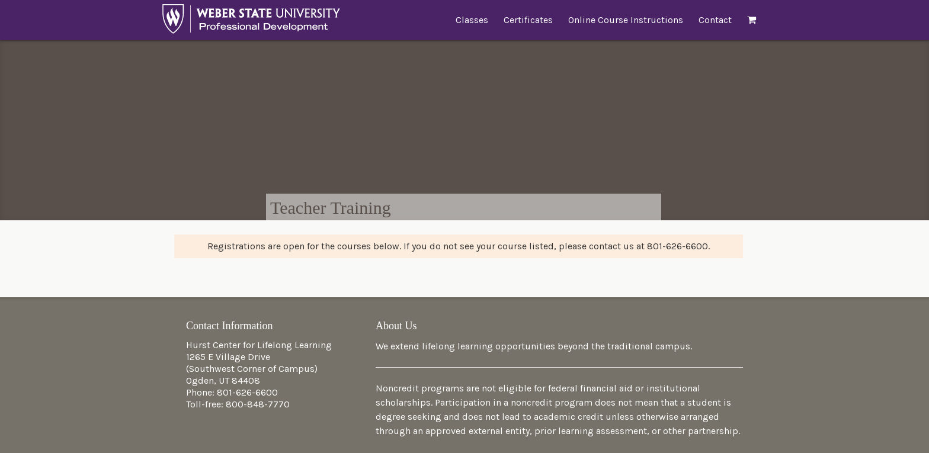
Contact (715, 19)
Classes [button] (472, 19)
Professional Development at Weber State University (251, 22)
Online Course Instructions (625, 19)
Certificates (528, 19)
